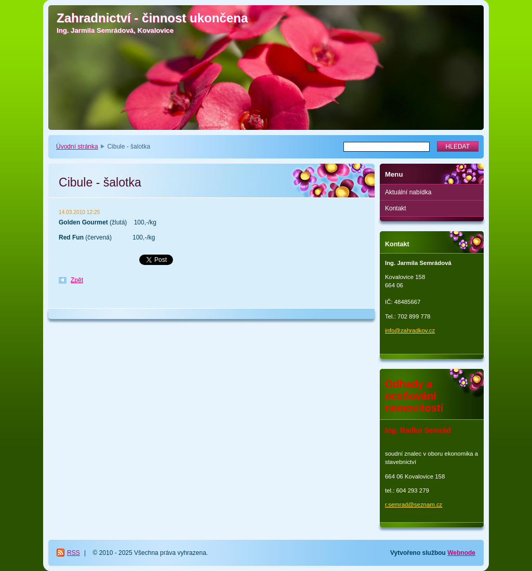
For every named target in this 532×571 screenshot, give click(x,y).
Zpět (77, 280)
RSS (73, 552)
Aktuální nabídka (408, 192)
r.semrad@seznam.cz (413, 504)
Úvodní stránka (77, 146)
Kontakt (395, 208)
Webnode (461, 552)
